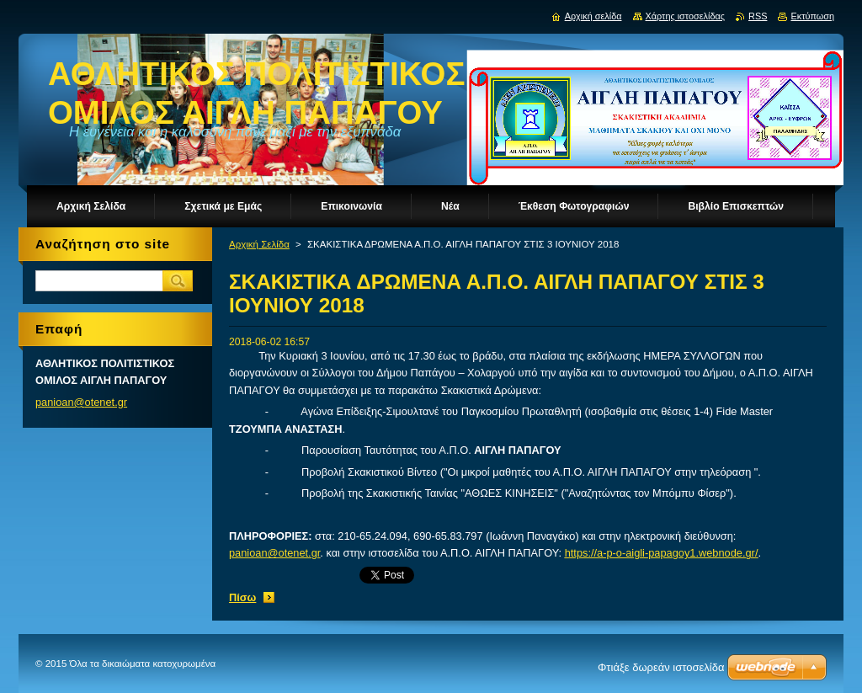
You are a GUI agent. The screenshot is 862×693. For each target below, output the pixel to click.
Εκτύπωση (812, 16)
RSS (757, 16)
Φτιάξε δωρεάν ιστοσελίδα (661, 667)
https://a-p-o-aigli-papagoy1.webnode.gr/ (661, 552)
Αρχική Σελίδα (259, 244)
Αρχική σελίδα (593, 16)
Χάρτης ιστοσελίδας (686, 16)
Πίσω (242, 597)
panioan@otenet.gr (274, 552)
